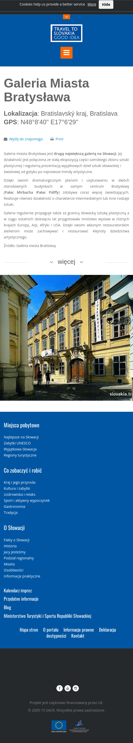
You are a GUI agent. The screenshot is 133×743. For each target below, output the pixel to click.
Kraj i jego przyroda (20, 482)
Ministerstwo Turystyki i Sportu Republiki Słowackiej (47, 615)
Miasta (9, 564)
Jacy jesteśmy (14, 552)
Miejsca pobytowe (21, 425)
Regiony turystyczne (20, 455)
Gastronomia (14, 506)
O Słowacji (14, 527)
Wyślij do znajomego (26, 139)
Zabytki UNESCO (17, 443)
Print (59, 139)
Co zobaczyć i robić (23, 470)
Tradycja (11, 512)
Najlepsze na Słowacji (21, 437)
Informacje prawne (78, 629)
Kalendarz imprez (18, 590)
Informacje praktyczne (22, 576)
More (91, 4)
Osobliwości (13, 570)
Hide (106, 4)
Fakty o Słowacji (16, 540)
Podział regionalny (19, 558)
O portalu (50, 629)
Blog (7, 607)
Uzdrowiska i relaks (19, 494)
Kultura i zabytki (17, 488)
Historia (10, 546)
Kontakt (77, 635)
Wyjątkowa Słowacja (20, 449)
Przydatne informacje (21, 598)
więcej (66, 261)
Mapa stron (29, 629)
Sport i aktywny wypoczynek (27, 500)
